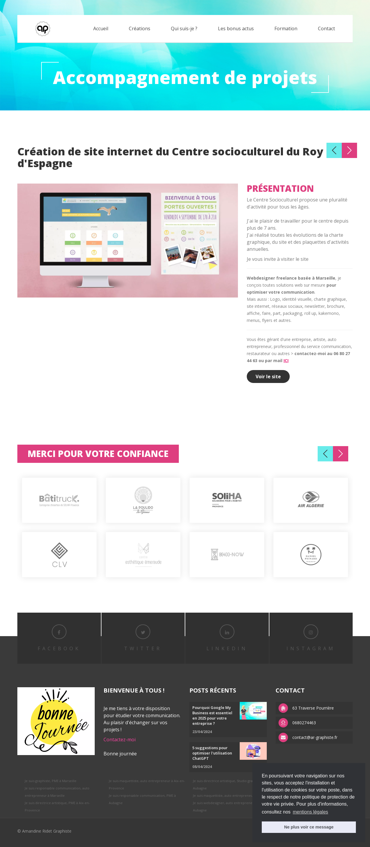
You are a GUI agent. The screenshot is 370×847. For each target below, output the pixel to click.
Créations (139, 28)
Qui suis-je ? (184, 28)
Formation (285, 28)
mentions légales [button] (310, 811)
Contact (326, 28)
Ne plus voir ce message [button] (309, 827)
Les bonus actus (236, 28)
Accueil (100, 28)
